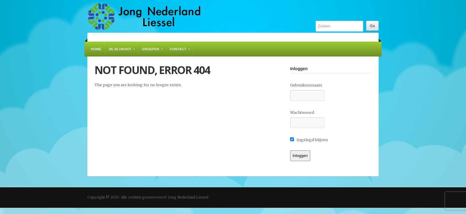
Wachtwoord (302, 112)
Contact (178, 51)
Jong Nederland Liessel (144, 16)
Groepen (150, 51)
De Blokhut (120, 51)
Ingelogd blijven (309, 139)
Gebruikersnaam (306, 85)
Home (96, 49)
